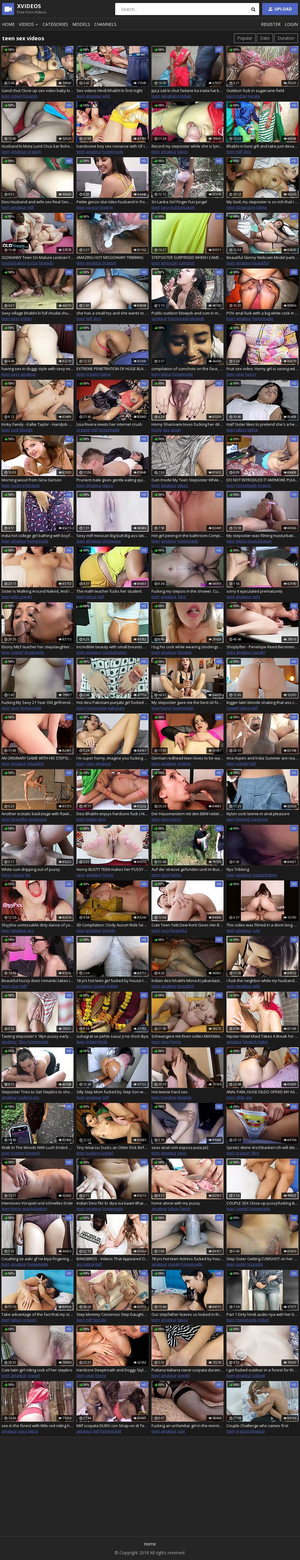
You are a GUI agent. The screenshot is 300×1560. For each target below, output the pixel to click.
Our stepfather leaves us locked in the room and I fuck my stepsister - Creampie (188, 1314)
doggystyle (246, 207)
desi (247, 151)
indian (16, 96)
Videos (29, 24)
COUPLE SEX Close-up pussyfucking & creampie (262, 1203)
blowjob (30, 96)
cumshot (186, 263)
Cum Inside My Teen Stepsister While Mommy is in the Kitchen (188, 480)
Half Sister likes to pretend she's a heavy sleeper (262, 424)
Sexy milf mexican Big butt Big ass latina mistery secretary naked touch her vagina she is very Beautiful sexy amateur (112, 535)
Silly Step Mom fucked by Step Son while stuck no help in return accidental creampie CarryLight (112, 1092)
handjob (168, 1097)
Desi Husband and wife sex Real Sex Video (38, 201)
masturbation (182, 207)
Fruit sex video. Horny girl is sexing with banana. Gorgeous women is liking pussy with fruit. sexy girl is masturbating (262, 368)
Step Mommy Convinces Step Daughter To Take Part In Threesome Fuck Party (112, 1314)
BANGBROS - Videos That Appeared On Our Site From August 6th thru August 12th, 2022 (112, 1258)
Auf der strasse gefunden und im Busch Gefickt (188, 869)
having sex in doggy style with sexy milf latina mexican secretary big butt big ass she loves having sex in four (38, 368)
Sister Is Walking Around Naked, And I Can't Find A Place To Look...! (38, 591)
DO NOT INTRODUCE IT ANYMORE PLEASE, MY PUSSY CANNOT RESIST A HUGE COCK (262, 480)
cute (256, 930)
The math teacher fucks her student (109, 591)
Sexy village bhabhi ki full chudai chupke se (38, 313)
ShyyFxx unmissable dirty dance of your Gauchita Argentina (38, 925)
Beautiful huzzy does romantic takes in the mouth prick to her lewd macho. (38, 980)
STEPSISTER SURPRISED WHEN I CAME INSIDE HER (188, 257)
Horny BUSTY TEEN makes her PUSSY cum (112, 869)
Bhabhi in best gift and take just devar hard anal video (262, 146)
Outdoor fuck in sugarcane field (255, 90)
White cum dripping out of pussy (31, 869)
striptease (111, 541)
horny (250, 374)
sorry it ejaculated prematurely (254, 591)
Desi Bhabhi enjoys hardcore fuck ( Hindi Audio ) (112, 813)
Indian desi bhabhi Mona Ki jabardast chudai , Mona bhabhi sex (188, 980)
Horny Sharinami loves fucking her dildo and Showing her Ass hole (188, 424)
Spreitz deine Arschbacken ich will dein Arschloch (262, 1147)
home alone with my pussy (176, 1203)
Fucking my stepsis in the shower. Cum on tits (188, 591)
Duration (286, 38)
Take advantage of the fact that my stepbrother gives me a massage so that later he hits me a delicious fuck (38, 1314)
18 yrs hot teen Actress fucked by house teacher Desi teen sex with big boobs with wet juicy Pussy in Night (188, 1258)
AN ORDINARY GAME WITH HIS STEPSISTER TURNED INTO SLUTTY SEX (38, 758)
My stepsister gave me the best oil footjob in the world (188, 702)
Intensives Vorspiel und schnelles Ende (37, 1203)
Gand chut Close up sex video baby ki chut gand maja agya (38, 90)
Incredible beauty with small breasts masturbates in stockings (112, 646)
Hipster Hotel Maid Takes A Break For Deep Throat (262, 1036)
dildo (240, 1097)
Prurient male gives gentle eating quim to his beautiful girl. (112, 480)
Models (81, 24)
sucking (18, 485)
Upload (279, 9)
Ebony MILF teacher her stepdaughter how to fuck (38, 646)
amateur (93, 96)
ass (166, 429)
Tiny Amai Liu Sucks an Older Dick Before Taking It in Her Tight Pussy (112, 1147)
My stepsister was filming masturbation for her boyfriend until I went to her (262, 535)
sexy (165, 207)
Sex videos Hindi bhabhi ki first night (109, 90)
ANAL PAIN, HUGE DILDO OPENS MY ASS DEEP (262, 1092)
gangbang (170, 96)
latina (261, 207)
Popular (244, 38)
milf (239, 151)
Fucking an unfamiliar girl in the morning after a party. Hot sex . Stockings (188, 1425)
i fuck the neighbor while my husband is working (262, 980)
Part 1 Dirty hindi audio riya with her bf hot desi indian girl (262, 1314)
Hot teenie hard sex (170, 1092)
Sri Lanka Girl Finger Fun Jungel (179, 201)
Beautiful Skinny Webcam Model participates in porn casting (262, 257)
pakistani (116, 708)
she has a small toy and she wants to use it (112, 313)
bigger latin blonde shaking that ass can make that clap (262, 702)
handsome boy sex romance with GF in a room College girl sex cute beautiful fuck (112, 146)
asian (176, 429)
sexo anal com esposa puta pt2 (180, 1147)
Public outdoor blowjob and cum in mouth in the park (188, 313)
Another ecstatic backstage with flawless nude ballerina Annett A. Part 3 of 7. (38, 813)
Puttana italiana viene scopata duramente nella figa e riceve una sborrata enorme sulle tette (188, 1370)
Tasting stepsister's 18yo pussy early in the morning (38, 1036)
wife (106, 96)
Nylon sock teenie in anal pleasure (258, 813)
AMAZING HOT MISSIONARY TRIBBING (109, 257)
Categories (55, 24)
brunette (255, 1264)
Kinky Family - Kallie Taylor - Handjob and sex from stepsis (38, 424)
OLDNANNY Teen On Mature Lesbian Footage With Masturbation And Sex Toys (38, 257)
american (169, 263)
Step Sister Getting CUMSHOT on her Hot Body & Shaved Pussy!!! (262, 1258)
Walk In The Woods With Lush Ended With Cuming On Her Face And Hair (38, 1147)
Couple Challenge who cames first (257, 1425)
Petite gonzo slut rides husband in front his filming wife (112, 201)
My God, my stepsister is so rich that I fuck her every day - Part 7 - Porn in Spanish (262, 201)
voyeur (92, 207)
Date (265, 38)
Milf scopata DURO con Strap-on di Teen (112, 1425)
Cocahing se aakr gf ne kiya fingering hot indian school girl (38, 1258)
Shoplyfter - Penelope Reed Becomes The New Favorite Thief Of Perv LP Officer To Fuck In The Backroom (262, 646)
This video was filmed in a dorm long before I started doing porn (262, 925)
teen (6, 96)
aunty (241, 1264)
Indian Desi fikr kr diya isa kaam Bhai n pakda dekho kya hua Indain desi (112, 1203)
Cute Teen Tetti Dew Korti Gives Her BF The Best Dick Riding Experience (188, 925)
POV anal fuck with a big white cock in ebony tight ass (262, 313)
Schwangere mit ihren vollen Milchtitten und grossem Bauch (188, 1036)
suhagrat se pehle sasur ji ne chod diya (112, 1036)
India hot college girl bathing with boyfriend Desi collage (38, 535)
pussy (32, 263)
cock (15, 429)
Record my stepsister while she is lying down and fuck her (188, 146)
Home (8, 24)
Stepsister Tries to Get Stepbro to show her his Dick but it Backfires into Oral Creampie (38, 1092)
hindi (102, 1041)
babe (263, 1041)
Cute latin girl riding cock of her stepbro (37, 1370)
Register (270, 24)
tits (28, 874)
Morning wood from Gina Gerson (32, 480)
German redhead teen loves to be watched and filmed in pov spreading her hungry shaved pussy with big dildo (188, 758)
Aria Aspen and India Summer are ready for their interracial (262, 758)
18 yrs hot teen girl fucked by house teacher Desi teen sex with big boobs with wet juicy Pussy (112, 980)
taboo (182, 151)
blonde (26, 429)
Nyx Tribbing (237, 869)
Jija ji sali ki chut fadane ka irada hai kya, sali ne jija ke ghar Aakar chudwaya (188, 90)
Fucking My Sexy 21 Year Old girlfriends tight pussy (38, 702)
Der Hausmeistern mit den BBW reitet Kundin (188, 813)
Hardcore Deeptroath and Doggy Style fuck (112, 1370)
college (258, 1375)
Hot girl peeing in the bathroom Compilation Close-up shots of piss (188, 535)
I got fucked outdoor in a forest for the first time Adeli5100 (262, 1370)
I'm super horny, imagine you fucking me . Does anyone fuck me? (112, 758)
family (185, 1208)
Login (291, 24)
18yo (181, 596)
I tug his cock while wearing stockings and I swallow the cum (188, 646)
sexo (181, 1153)
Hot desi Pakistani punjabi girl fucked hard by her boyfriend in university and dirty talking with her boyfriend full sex (112, 702)
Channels (105, 24)
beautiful (260, 263)
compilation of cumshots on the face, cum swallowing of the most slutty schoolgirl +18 (188, 368)
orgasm (34, 151)
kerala (254, 96)
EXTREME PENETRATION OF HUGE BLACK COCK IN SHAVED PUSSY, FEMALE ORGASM (112, 368)
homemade (112, 151)
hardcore (259, 819)
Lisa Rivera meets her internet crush (109, 424)
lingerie (106, 207)
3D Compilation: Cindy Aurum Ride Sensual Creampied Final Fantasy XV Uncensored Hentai (112, 925)
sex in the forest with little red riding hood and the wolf (38, 1425)
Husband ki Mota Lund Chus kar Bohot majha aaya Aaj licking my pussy (38, 146)
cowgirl (26, 596)
